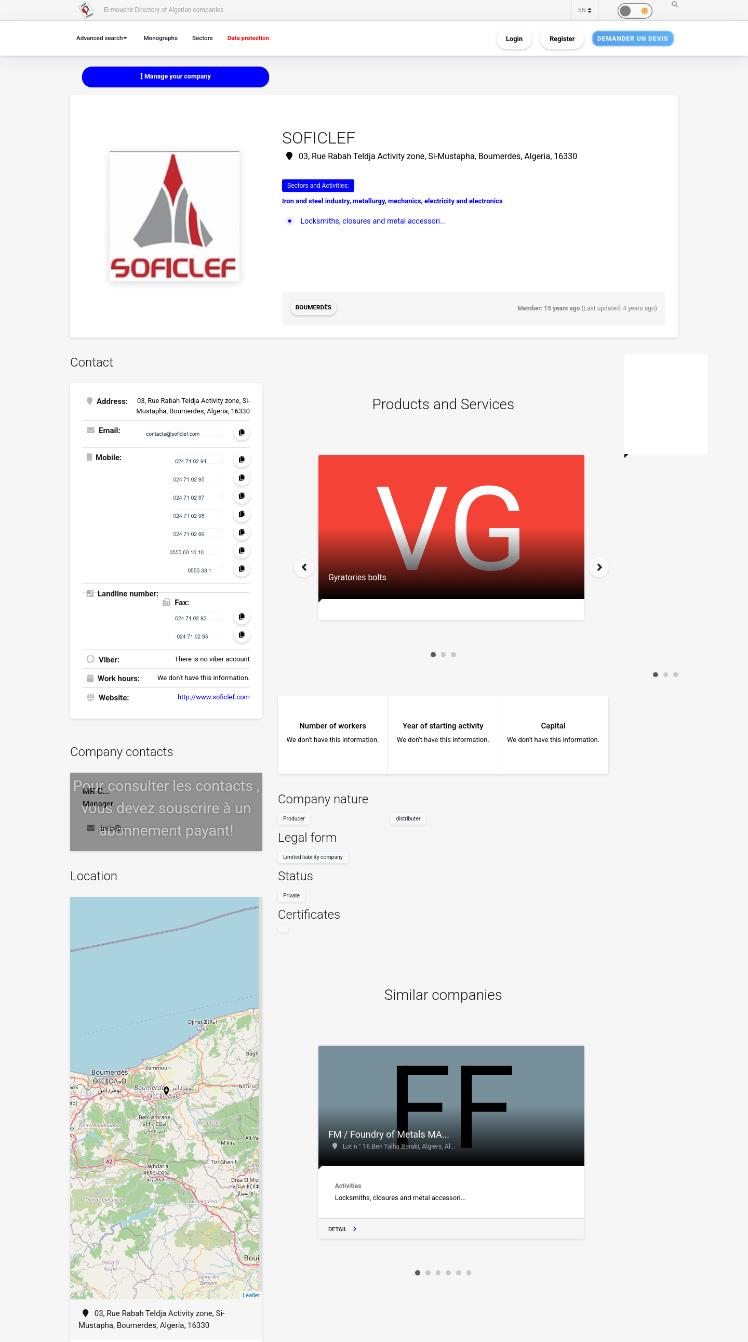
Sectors (208, 38)
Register (562, 38)
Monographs (164, 38)
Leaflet (251, 1294)
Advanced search (101, 38)
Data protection (256, 38)
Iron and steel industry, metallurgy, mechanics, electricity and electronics (392, 201)
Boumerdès (314, 308)
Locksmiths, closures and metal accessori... (375, 221)
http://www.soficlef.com (214, 696)
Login (514, 38)
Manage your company (176, 77)
